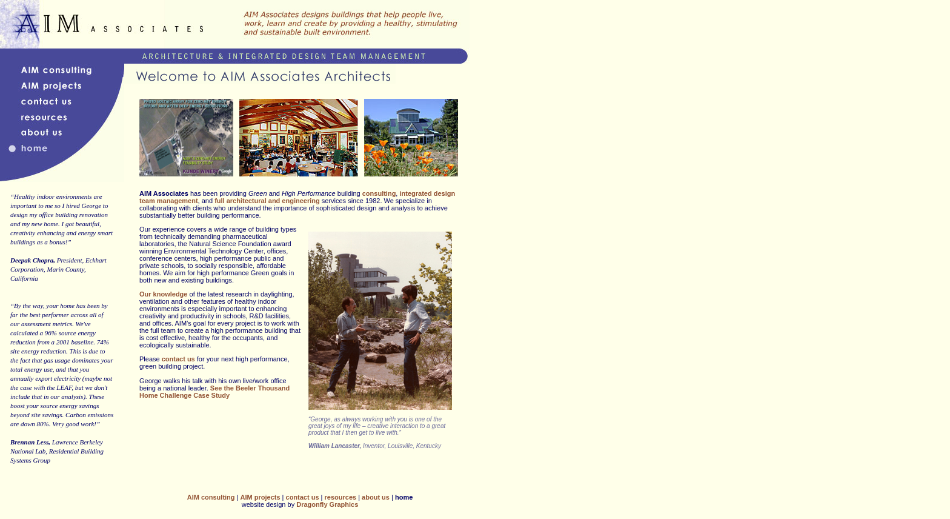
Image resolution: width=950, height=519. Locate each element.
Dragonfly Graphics (327, 504)
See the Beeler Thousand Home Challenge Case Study (214, 391)
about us (376, 497)
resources (341, 497)
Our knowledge (163, 294)
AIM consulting (211, 497)
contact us (178, 359)
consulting (379, 193)
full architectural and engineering (267, 200)
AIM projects (261, 497)
